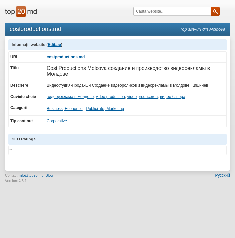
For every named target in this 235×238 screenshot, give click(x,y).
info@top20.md (31, 175)
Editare (54, 44)
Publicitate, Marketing (105, 108)
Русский (222, 175)
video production (110, 96)
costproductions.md (66, 57)
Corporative (57, 121)
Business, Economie (65, 108)
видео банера (172, 96)
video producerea (142, 96)
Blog (49, 175)
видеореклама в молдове (70, 96)
